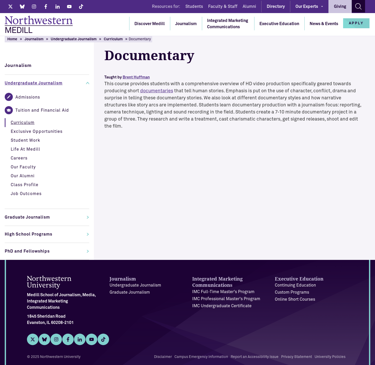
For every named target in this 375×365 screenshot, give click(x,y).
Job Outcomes (26, 194)
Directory (276, 6)
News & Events (324, 24)
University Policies (330, 357)
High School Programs (28, 234)
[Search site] (358, 6)
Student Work (25, 140)
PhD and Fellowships (27, 251)
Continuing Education (295, 285)
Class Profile (24, 185)
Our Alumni (23, 176)
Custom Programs (292, 292)
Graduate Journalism (27, 217)
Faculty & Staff (222, 6)
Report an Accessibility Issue (255, 357)
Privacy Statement (296, 357)
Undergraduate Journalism (73, 39)
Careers (19, 158)
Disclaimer (163, 357)
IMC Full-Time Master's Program (223, 292)
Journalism (186, 24)
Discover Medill (149, 24)
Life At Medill (25, 149)
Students (194, 6)
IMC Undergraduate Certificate (222, 306)
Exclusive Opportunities (36, 131)
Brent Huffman (136, 77)
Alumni (249, 6)
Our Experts (307, 6)
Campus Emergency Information (201, 357)
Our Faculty (23, 167)
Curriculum (113, 39)
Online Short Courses (295, 299)
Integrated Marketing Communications (227, 24)
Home (12, 39)
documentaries (156, 91)
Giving (340, 6)
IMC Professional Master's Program (226, 299)
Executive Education (279, 24)
